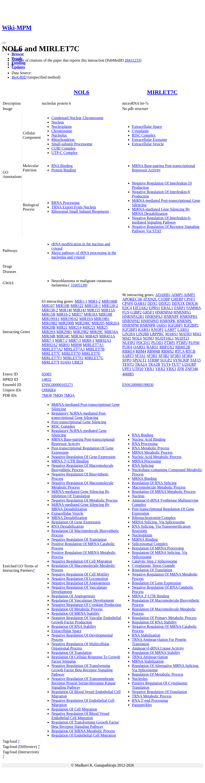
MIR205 (98, 323)
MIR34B (48, 336)
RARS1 (152, 347)
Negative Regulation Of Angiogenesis (80, 583)
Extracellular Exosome (149, 140)
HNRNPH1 (189, 317)
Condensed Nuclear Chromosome (77, 118)
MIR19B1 (101, 319)
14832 (46, 379)
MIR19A (86, 319)
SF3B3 (175, 356)
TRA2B (154, 364)
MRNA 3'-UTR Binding (70, 461)
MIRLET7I (50, 362)
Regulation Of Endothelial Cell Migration (83, 735)
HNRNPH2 (131, 321)
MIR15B (48, 314)
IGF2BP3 (129, 330)
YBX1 (149, 369)
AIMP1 (177, 295)
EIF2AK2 (140, 308)
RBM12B (182, 347)
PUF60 (193, 343)
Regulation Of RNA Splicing (154, 483)
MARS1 (171, 334)
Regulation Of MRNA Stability (75, 613)
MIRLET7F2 (73, 358)
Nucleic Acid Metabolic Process (157, 457)
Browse (18, 54)
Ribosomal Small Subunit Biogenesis (80, 211)
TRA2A (141, 364)
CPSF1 (189, 299)
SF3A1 (140, 356)
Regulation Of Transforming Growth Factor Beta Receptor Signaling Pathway (85, 724)
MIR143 (79, 310)
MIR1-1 (81, 301)
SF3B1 (152, 356)
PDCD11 (143, 343)
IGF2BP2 (191, 325)
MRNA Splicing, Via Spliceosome (158, 522)
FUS (125, 312)
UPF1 (126, 369)
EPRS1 (154, 308)
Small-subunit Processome (71, 144)
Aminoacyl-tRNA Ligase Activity (158, 648)
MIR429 (91, 336)
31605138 (78, 285)
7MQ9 (58, 395)
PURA (127, 347)
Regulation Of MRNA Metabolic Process (83, 731)
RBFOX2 (166, 347)
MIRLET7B (95, 349)
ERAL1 (167, 308)
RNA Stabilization (146, 635)
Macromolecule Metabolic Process (158, 487)
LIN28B (142, 334)
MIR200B (66, 323)
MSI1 (197, 334)
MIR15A (108, 310)
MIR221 (89, 327)
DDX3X (178, 303)
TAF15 (195, 360)
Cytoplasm (140, 131)
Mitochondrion (63, 140)
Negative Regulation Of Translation (79, 539)
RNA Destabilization (67, 526)
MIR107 (48, 306)
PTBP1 (169, 343)
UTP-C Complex (64, 153)
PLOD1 (157, 343)
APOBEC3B (132, 299)
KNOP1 (157, 330)
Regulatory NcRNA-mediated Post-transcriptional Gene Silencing (78, 415)
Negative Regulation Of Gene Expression (83, 457)
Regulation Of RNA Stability (73, 626)
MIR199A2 (69, 319)
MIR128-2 (110, 306)
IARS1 (161, 325)
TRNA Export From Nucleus (73, 207)
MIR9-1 (88, 340)
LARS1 (183, 330)
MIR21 (62, 327)
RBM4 (141, 351)
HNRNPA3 (154, 317)
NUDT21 (182, 338)
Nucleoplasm (61, 126)
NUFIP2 (128, 343)
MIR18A (91, 314)
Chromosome (61, 131)
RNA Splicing (143, 465)
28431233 (132, 60)
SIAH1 (65, 362)
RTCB (190, 351)
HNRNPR (147, 325)
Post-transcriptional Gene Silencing (78, 422)
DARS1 (140, 303)
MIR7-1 (48, 340)
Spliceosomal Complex (150, 544)
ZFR (180, 369)
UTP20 (137, 369)
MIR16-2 (63, 314)
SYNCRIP (181, 360)
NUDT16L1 (164, 338)
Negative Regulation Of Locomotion (79, 579)
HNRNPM (130, 325)
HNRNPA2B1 (133, 317)
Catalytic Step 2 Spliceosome (154, 561)
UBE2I (77, 362)
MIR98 (76, 345)
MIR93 (64, 345)
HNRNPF (171, 317)
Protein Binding (63, 170)
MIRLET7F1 (52, 358)
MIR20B (48, 327)
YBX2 (160, 369)
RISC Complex (144, 135)
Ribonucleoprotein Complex (154, 518)
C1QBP (164, 299)
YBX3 (171, 369)
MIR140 (65, 310)
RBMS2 (167, 351)
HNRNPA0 (163, 312)
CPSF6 (127, 303)
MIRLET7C (162, 92)
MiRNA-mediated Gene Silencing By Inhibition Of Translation (80, 494)
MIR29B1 (64, 332)
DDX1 (152, 303)
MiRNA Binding (145, 539)
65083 (46, 374)
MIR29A (48, 332)
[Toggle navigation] (4, 43)
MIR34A (111, 332)
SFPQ (126, 360)
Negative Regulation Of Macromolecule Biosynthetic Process (82, 467)
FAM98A (193, 308)
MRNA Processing (146, 461)
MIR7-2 (61, 340)
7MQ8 (47, 395)
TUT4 (166, 364)
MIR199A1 (51, 319)
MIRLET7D (71, 353)
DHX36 (192, 303)
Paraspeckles (142, 705)
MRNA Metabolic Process (152, 452)
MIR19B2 (49, 323)
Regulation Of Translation (71, 653)
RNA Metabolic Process (150, 448)
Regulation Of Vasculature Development (82, 600)
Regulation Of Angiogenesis (73, 596)
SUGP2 (166, 360)
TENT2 (128, 364)
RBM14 (128, 351)
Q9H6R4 (49, 390)
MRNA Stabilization (148, 661)
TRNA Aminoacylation (150, 657)
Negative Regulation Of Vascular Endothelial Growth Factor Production (86, 620)
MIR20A (112, 323)
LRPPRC (157, 334)
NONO (148, 338)
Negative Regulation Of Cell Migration (81, 561)
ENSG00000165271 (57, 385)
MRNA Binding (144, 478)
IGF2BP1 (175, 325)
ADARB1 (163, 295)
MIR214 (75, 327)
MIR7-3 (74, 340)
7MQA (69, 395)
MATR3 (185, 334)
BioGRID (19, 77)
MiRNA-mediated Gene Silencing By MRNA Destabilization (161, 211)
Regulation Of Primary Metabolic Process (164, 618)
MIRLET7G (93, 358)
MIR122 (76, 306)
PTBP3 (181, 343)
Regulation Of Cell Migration (74, 709)
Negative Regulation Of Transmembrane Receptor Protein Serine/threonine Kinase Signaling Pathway (83, 683)
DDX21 (164, 303)
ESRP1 (179, 308)
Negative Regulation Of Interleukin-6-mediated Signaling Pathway (161, 220)
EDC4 (127, 308)
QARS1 (139, 347)
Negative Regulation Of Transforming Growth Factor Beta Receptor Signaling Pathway (82, 670)
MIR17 (77, 314)
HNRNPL (184, 321)
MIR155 (93, 310)
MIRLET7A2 (52, 349)
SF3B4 (187, 356)
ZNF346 (191, 369)
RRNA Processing (65, 203)
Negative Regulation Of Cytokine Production (86, 605)
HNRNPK (168, 321)
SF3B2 (163, 356)
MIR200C (83, 323)
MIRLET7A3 (74, 349)
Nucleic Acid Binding (149, 439)
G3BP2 (136, 312)
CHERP (177, 299)
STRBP (153, 360)
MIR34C (63, 336)
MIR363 (77, 336)
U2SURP (189, 364)
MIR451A (107, 336)
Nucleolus (59, 135)
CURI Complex (63, 148)
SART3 (128, 356)
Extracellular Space (147, 126)
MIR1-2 (94, 301)
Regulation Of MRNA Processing (158, 548)
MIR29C (96, 332)
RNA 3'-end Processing (150, 700)
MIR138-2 (50, 310)
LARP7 (170, 330)
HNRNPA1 (182, 312)
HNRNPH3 (150, 321)
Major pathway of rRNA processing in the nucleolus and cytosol (83, 255)
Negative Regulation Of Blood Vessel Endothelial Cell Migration (80, 715)
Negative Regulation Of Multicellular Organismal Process (80, 646)
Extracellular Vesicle (148, 144)
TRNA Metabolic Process (151, 696)
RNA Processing (144, 444)
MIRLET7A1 (93, 345)
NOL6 (81, 92)
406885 (128, 374)
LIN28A (128, 334)
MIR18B (105, 314)
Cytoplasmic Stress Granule (153, 565)
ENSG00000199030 (138, 385)
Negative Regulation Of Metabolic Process (84, 500)
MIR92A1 (103, 340)
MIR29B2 (81, 332)
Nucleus (57, 122)
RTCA (180, 351)
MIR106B (109, 301)
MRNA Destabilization (69, 518)
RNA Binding (62, 166)
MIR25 (102, 327)
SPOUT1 (139, 360)
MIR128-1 (92, 306)
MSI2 (126, 338)
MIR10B (62, 306)
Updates (18, 67)
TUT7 (176, 364)
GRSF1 (148, 312)
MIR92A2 (50, 345)
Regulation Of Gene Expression (76, 522)
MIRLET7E (91, 353)
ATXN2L (150, 299)
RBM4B (153, 351)
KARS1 (144, 330)
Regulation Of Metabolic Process (77, 609)
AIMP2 (189, 295)
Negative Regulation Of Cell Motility (80, 574)
